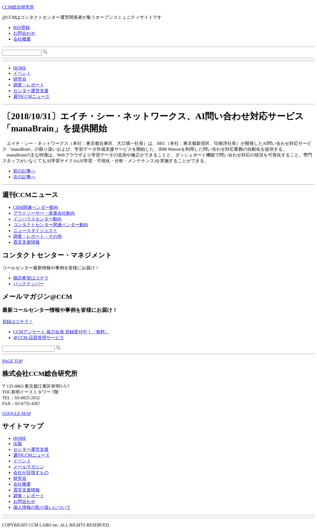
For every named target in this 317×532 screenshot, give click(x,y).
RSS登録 (21, 27)
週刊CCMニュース (31, 96)
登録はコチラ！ (17, 321)
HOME (19, 68)
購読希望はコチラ (31, 278)
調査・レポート (28, 85)
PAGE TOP (12, 361)
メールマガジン (28, 466)
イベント (22, 73)
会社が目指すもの (31, 472)
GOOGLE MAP (16, 413)
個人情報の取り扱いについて (42, 507)
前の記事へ (24, 171)
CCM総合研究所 (18, 7)
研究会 (19, 79)
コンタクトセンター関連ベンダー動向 (50, 224)
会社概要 (22, 39)
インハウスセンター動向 (37, 219)
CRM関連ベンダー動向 (35, 207)
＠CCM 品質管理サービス (38, 337)
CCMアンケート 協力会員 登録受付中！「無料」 (61, 331)
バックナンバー (28, 283)
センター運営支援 (31, 90)
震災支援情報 (26, 242)
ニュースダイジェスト (35, 230)
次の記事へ (24, 176)
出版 (17, 443)
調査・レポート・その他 (37, 236)
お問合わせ (24, 33)
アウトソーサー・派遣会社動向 (44, 213)
